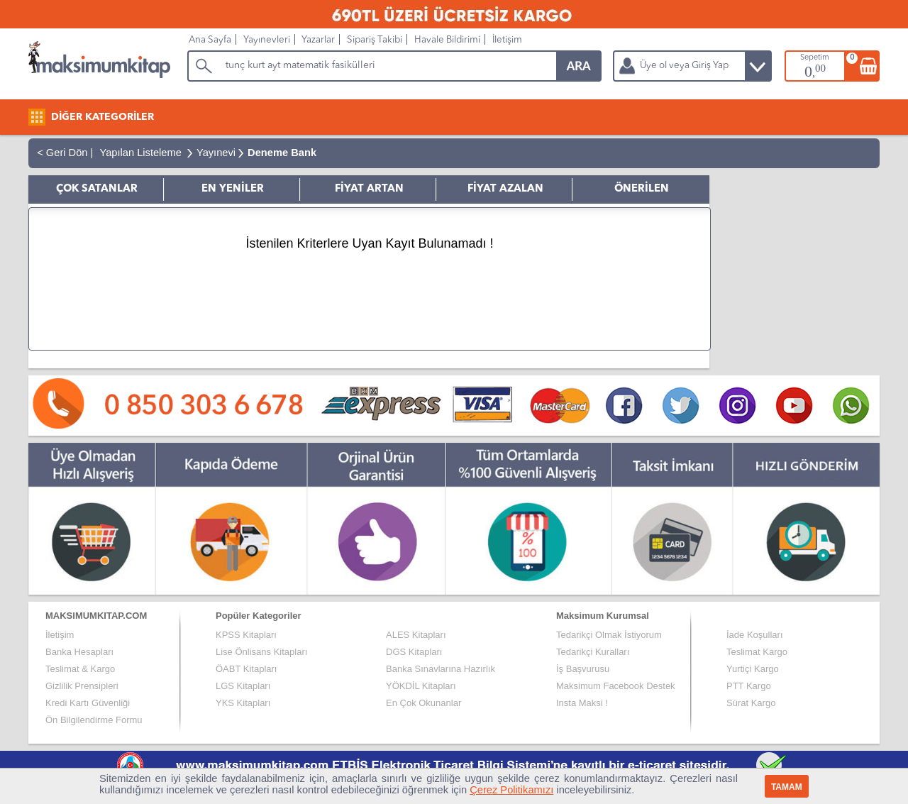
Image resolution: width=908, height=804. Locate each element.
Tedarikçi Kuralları (592, 651)
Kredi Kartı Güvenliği (87, 703)
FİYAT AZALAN (505, 189)
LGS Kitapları (243, 686)
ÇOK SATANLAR (97, 189)
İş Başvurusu (582, 668)
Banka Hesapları (79, 651)
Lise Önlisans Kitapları (261, 651)
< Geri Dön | (62, 152)
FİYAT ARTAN (369, 189)
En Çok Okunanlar (423, 703)
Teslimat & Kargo (80, 668)
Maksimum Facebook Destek (615, 686)
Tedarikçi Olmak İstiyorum (609, 634)
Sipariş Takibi (374, 40)
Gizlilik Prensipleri (81, 686)
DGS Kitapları (414, 651)
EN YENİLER (232, 189)
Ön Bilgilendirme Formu (94, 720)
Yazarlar (318, 40)
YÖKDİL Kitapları (421, 686)
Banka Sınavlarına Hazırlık (440, 668)
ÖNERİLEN (641, 189)
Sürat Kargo (750, 703)
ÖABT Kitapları (246, 668)
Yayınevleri (266, 40)
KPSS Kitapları (246, 634)
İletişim (507, 40)
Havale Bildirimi (447, 40)
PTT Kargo (748, 686)
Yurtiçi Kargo (752, 668)
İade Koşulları (754, 634)
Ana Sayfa (210, 40)
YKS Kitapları (243, 703)
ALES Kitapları (416, 634)
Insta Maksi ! (582, 703)
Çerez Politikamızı (511, 789)
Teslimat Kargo (756, 651)
